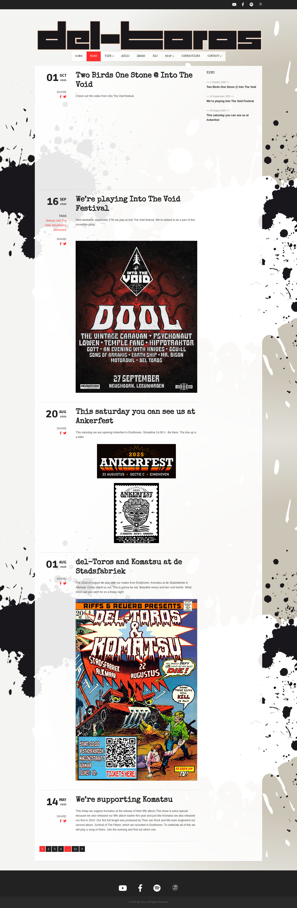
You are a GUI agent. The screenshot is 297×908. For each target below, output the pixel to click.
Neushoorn (59, 225)
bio (155, 56)
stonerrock (59, 230)
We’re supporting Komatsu (124, 800)
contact (214, 56)
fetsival (50, 220)
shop (169, 56)
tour (109, 56)
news (93, 56)
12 (75, 849)
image (141, 56)
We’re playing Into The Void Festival (230, 101)
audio (125, 56)
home (79, 56)
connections (190, 56)
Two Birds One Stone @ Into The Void (231, 87)
